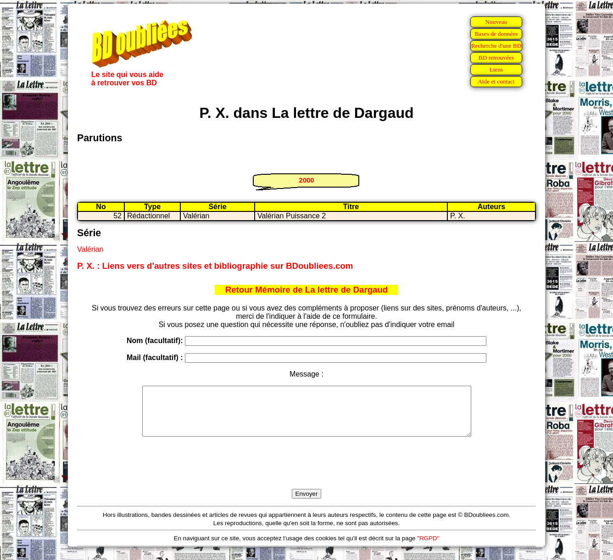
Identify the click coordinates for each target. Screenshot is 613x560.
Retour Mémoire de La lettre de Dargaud (306, 289)
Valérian (90, 249)
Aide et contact (496, 81)
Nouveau (496, 21)
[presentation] (306, 473)
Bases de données (496, 33)
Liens (496, 69)
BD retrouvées (496, 57)
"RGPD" (428, 547)
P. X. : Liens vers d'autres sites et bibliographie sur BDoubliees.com (215, 266)
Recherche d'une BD (496, 45)
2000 (306, 180)
